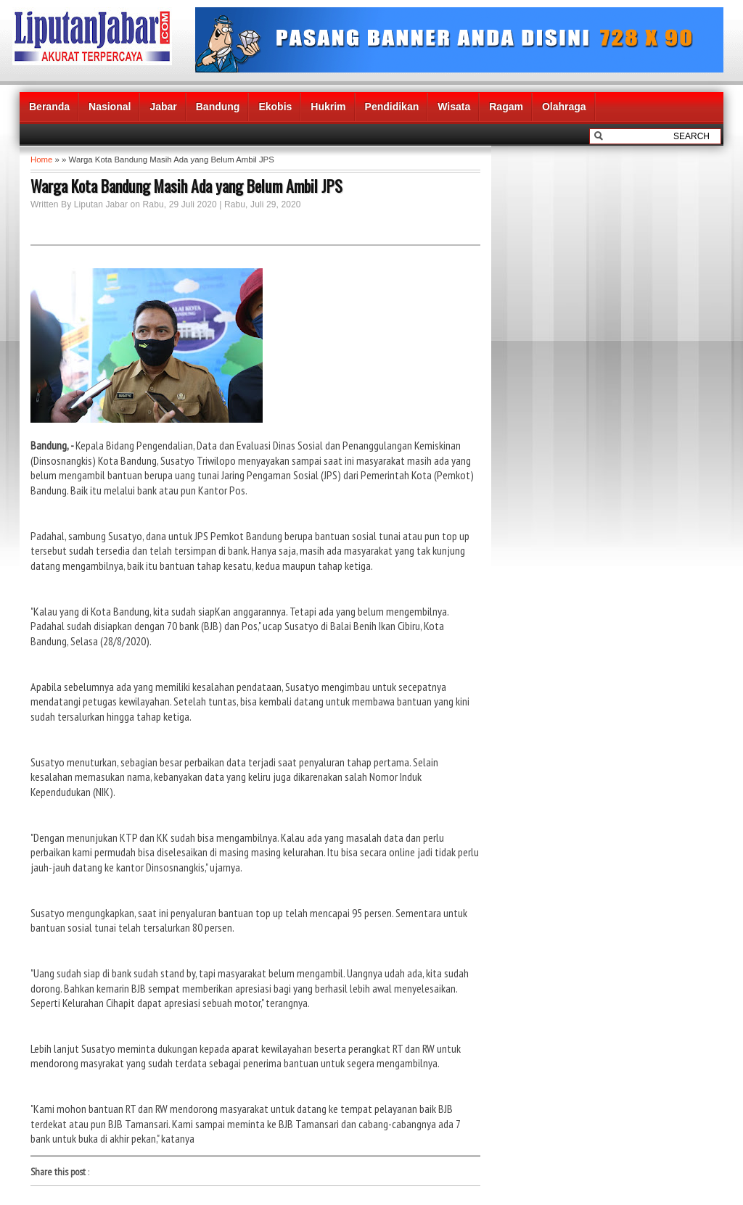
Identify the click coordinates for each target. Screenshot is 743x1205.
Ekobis (275, 106)
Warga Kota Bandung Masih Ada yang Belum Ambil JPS (186, 185)
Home (41, 159)
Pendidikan (392, 106)
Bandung (218, 106)
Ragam (506, 106)
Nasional (110, 106)
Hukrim (328, 106)
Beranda (49, 106)
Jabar (162, 106)
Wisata (454, 106)
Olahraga (564, 106)
